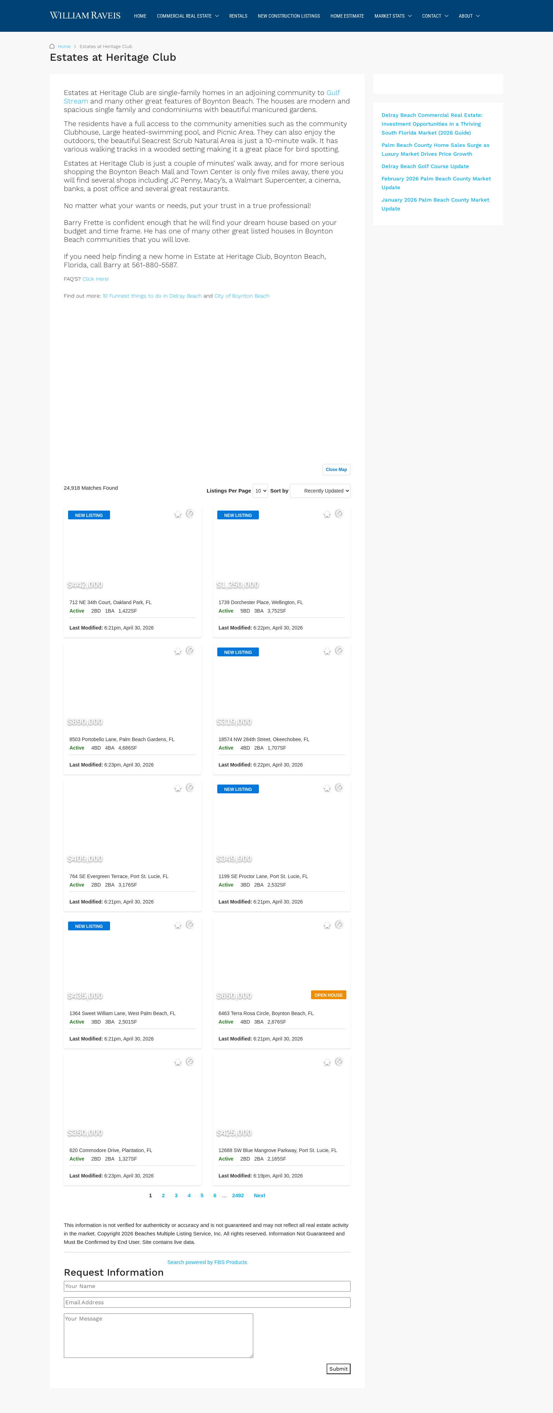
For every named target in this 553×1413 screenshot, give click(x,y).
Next (260, 1195)
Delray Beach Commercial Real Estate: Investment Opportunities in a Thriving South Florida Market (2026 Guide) (432, 124)
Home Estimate (347, 16)
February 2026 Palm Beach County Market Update (436, 183)
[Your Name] (207, 1286)
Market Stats (390, 16)
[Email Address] (207, 1302)
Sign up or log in (330, 311)
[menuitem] (492, 15)
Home (140, 16)
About (466, 16)
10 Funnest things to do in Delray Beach (152, 296)
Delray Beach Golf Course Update (425, 166)
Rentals (238, 16)
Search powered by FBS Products (207, 1262)
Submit (338, 1369)
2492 (238, 1195)
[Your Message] (158, 1335)
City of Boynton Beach (241, 296)
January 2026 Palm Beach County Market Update (435, 204)
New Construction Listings (289, 16)
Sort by (279, 491)
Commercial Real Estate (184, 16)
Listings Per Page (229, 491)
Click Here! (96, 279)
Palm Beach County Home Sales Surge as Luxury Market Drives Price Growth (436, 149)
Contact (431, 16)
